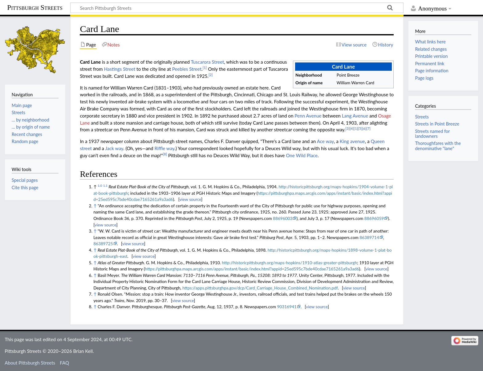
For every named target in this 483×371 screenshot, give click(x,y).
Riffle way (164, 148)
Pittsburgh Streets (35, 7)
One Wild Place (302, 155)
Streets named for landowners (432, 134)
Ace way (325, 141)
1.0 (100, 185)
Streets (421, 116)
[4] (352, 128)
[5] (360, 128)
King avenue (352, 141)
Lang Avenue (355, 115)
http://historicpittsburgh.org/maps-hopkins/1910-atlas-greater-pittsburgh (289, 262)
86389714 (369, 237)
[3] (347, 128)
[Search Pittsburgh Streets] (237, 8)
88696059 (374, 218)
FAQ (64, 362)
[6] (364, 128)
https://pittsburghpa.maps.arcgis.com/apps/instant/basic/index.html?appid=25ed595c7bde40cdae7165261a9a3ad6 (252, 268)
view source (190, 199)
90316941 (286, 306)
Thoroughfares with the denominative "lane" (438, 146)
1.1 (105, 185)
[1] (205, 68)
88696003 (282, 218)
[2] (211, 75)
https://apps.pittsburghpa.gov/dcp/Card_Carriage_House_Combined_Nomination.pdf (260, 287)
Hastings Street (119, 69)
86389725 (103, 243)
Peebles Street (186, 69)
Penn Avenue (307, 115)
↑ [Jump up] (94, 205)
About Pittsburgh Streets (30, 362)
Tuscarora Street (207, 62)
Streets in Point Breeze (437, 123)
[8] (165, 154)
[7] (368, 128)
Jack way (114, 148)
